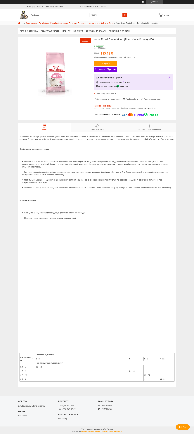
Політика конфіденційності (112, 431)
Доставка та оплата (96, 31)
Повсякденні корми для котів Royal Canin (96, 23)
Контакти (78, 31)
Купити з (107, 69)
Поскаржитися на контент (90, 431)
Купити (107, 63)
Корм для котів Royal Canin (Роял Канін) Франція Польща (51, 23)
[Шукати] (124, 15)
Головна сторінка (29, 31)
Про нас (66, 31)
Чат (182, 427)
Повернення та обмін (119, 31)
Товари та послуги (50, 31)
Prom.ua (110, 429)
